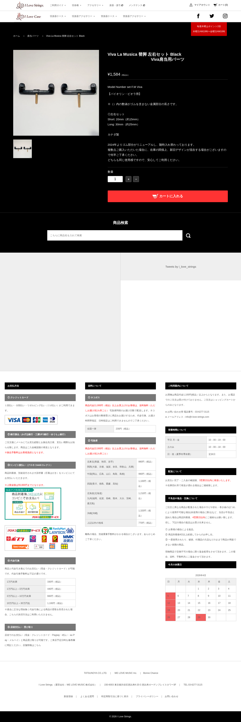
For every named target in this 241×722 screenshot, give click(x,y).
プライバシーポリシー (147, 696)
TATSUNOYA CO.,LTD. (95, 673)
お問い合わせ (171, 696)
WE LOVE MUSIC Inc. (125, 673)
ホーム (16, 36)
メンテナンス (137, 5)
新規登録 (68, 696)
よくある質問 (87, 696)
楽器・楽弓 (116, 5)
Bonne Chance (150, 673)
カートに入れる (167, 196)
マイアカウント (202, 5)
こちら (37, 645)
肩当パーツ (33, 36)
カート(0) (223, 5)
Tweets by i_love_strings (180, 266)
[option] (56, 93)
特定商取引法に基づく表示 (114, 696)
